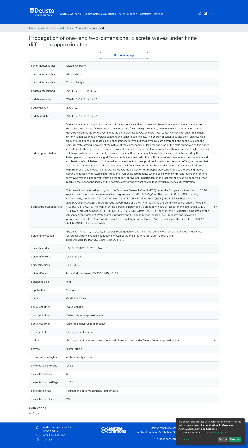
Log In (212, 14)
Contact (44, 439)
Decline (223, 439)
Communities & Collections (100, 14)
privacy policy (220, 432)
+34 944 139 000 (51, 435)
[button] (205, 14)
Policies (158, 14)
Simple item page (124, 55)
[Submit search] (200, 14)
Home (32, 28)
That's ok (235, 439)
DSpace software (166, 439)
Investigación (48, 28)
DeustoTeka (71, 13)
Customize (184, 439)
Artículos (65, 28)
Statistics (145, 14)
